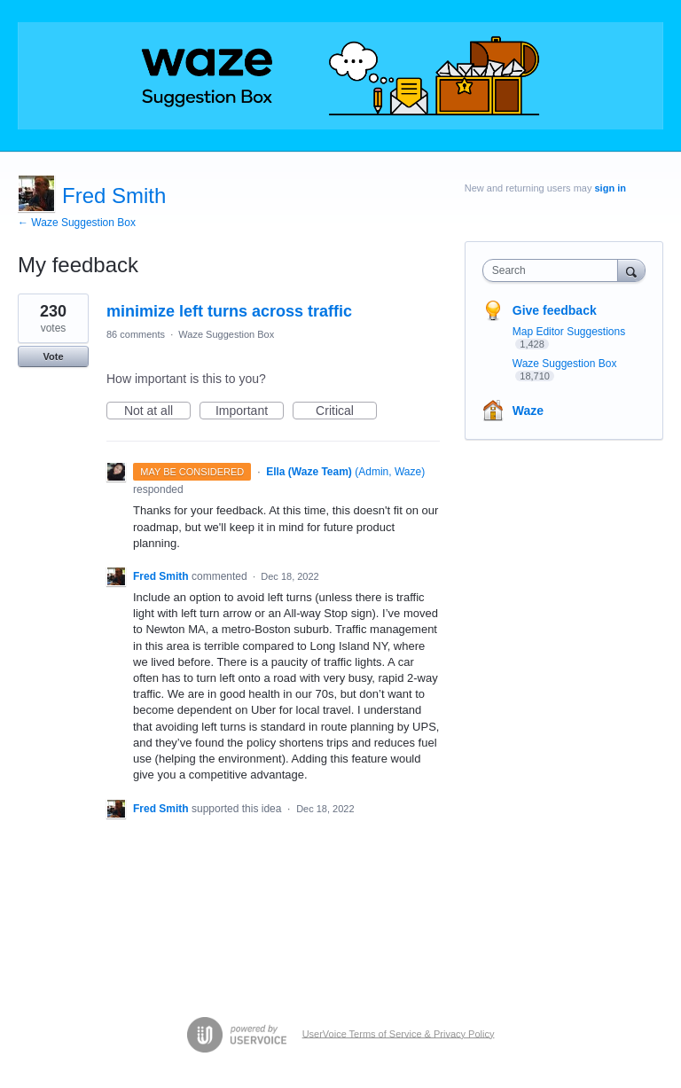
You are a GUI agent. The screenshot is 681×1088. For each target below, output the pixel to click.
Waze (528, 410)
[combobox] (554, 270)
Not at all (157, 411)
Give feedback (555, 310)
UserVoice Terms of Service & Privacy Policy (398, 1033)
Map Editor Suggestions (569, 331)
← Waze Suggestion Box (77, 222)
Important (249, 411)
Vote (53, 356)
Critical (346, 411)
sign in (610, 188)
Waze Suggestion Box (226, 334)
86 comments (135, 334)
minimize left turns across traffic (229, 311)
